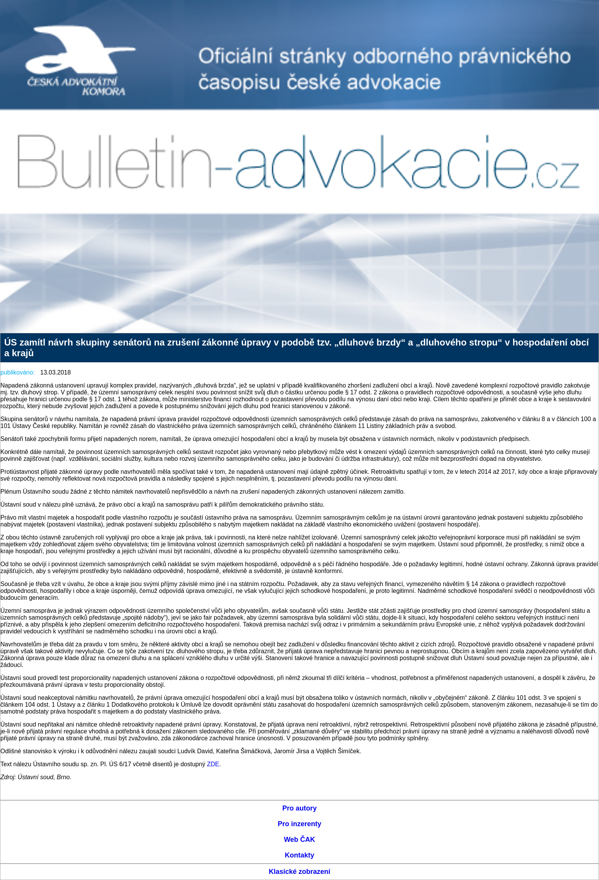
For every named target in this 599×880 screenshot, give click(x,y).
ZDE (213, 764)
